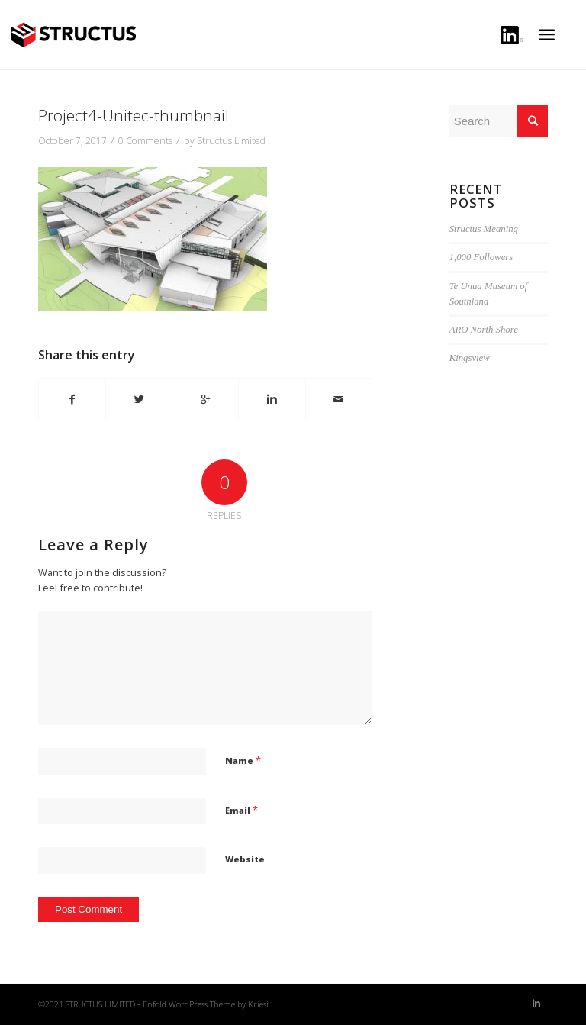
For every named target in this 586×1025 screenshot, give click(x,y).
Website (245, 859)
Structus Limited (231, 140)
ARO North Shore (483, 329)
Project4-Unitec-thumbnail (133, 115)
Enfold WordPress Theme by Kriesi (206, 1004)
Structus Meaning (483, 229)
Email (241, 810)
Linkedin (512, 37)
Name (243, 760)
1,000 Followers (481, 257)
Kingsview (469, 358)
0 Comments (145, 140)
